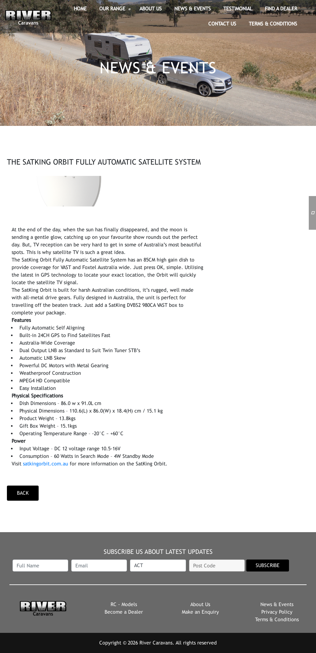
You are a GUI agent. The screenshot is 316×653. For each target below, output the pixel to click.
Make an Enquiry (200, 612)
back (23, 493)
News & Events (276, 604)
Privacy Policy (276, 612)
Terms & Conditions (277, 619)
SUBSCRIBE (268, 565)
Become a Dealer (124, 612)
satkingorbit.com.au (45, 464)
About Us (200, 604)
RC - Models (124, 604)
